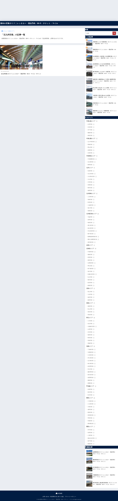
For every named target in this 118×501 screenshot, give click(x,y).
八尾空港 (91, 435)
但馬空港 (91, 433)
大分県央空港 (92, 176)
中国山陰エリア (92, 121)
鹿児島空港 (92, 242)
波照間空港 (92, 378)
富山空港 (91, 292)
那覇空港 (91, 383)
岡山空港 (91, 147)
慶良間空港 (92, 372)
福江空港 (91, 208)
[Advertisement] (45, 10)
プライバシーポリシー (70, 496)
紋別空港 (91, 283)
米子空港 (91, 130)
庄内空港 (91, 332)
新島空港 (91, 412)
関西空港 (91, 444)
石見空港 (91, 127)
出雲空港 (91, 124)
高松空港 (91, 312)
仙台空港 (91, 324)
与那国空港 (92, 352)
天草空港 (91, 182)
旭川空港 (91, 271)
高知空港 (91, 315)
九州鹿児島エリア (92, 214)
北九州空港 (92, 174)
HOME (59, 493)
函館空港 (91, 254)
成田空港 (91, 409)
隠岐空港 (91, 133)
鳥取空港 (91, 135)
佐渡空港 (91, 389)
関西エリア (90, 427)
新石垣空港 (92, 375)
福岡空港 (91, 190)
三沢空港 (91, 321)
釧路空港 (91, 285)
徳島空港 (91, 306)
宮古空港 (91, 369)
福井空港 (91, 297)
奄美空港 (91, 223)
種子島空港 (92, 234)
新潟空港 (91, 392)
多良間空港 (92, 366)
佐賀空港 (91, 171)
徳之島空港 (92, 228)
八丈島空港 (92, 404)
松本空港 (91, 395)
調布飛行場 (92, 424)
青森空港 (91, 343)
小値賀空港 (92, 205)
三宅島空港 (92, 401)
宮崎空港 (91, 185)
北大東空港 (92, 361)
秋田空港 (91, 338)
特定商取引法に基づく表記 (57, 496)
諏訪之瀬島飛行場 (93, 239)
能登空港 (91, 300)
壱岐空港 (91, 199)
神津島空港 (92, 415)
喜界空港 (91, 220)
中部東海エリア (92, 156)
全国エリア (90, 245)
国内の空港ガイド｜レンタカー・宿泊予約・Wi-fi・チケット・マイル (29, 23)
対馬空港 (91, 202)
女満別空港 (92, 263)
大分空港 (91, 179)
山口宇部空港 (92, 142)
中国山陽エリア (92, 138)
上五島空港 (92, 197)
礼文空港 (91, 277)
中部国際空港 (92, 159)
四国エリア (90, 303)
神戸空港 (91, 441)
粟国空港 (91, 380)
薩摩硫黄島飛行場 (93, 237)
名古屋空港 (92, 162)
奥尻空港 (91, 260)
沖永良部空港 (92, 231)
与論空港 (91, 217)
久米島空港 (92, 355)
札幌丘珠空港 (92, 274)
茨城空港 (91, 421)
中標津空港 (92, 252)
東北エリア (90, 318)
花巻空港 (91, 340)
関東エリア (90, 398)
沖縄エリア (90, 346)
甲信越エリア (91, 386)
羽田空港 (91, 418)
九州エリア (90, 168)
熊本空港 (91, 188)
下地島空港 (92, 349)
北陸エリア (90, 288)
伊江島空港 (92, 358)
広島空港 (91, 153)
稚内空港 (91, 280)
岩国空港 (91, 150)
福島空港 (91, 335)
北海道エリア (91, 248)
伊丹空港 (91, 430)
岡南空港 (91, 144)
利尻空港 (91, 257)
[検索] (114, 33)
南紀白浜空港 (92, 438)
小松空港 (91, 294)
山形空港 (91, 329)
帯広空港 (91, 266)
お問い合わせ (46, 496)
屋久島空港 (92, 225)
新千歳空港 (92, 269)
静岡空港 (91, 165)
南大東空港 (92, 363)
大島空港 (91, 407)
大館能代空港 (92, 326)
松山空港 (91, 309)
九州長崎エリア (92, 193)
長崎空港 (91, 211)
